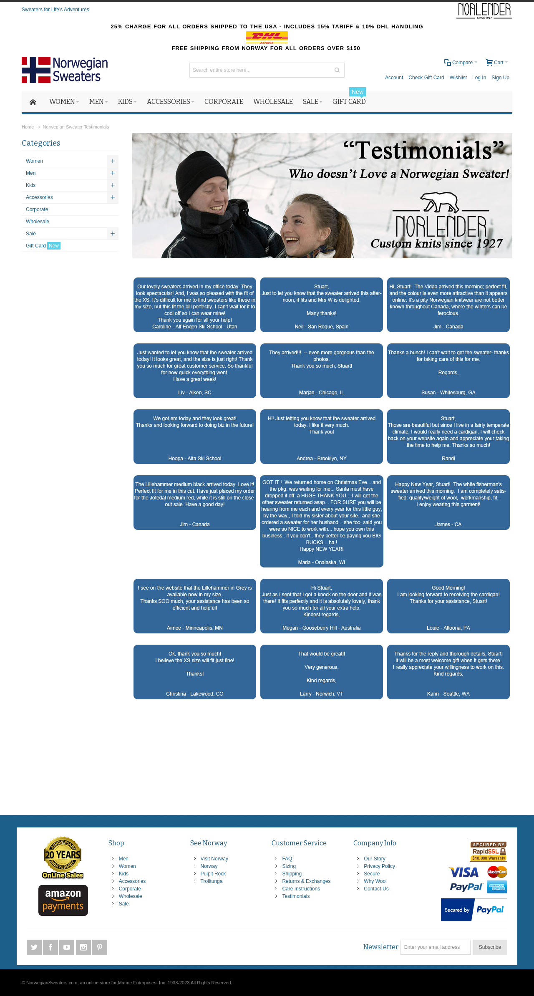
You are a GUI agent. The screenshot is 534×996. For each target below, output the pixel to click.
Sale (124, 904)
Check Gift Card (426, 78)
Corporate (130, 889)
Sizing (289, 866)
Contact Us (376, 889)
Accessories (132, 881)
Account (394, 78)
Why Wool (375, 881)
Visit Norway (214, 859)
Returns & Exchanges (306, 881)
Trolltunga (212, 881)
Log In (479, 78)
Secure (372, 874)
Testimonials (296, 896)
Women (127, 866)
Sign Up (500, 78)
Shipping (292, 874)
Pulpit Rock (213, 874)
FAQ (287, 859)
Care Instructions (301, 889)
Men (123, 859)
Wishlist (458, 78)
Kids (123, 874)
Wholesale (130, 896)
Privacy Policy (379, 866)
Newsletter (380, 947)
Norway (209, 866)
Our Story (374, 859)
